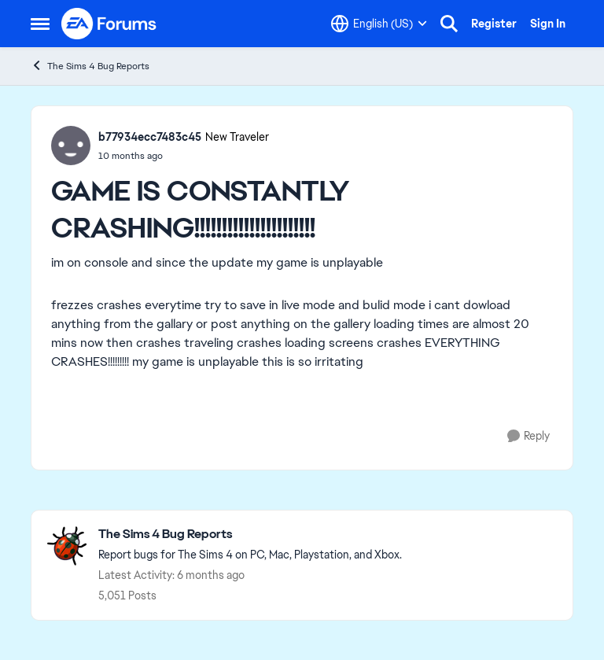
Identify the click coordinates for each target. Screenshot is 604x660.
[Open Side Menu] (40, 23)
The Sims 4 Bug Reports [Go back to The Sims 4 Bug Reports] (90, 65)
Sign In (547, 24)
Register (494, 24)
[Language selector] (379, 23)
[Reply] (528, 436)
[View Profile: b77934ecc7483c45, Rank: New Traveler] (70, 145)
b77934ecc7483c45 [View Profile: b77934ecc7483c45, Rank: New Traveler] (149, 137)
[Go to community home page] (109, 23)
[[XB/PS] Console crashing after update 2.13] (183, 156)
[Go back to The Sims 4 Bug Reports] (250, 534)
